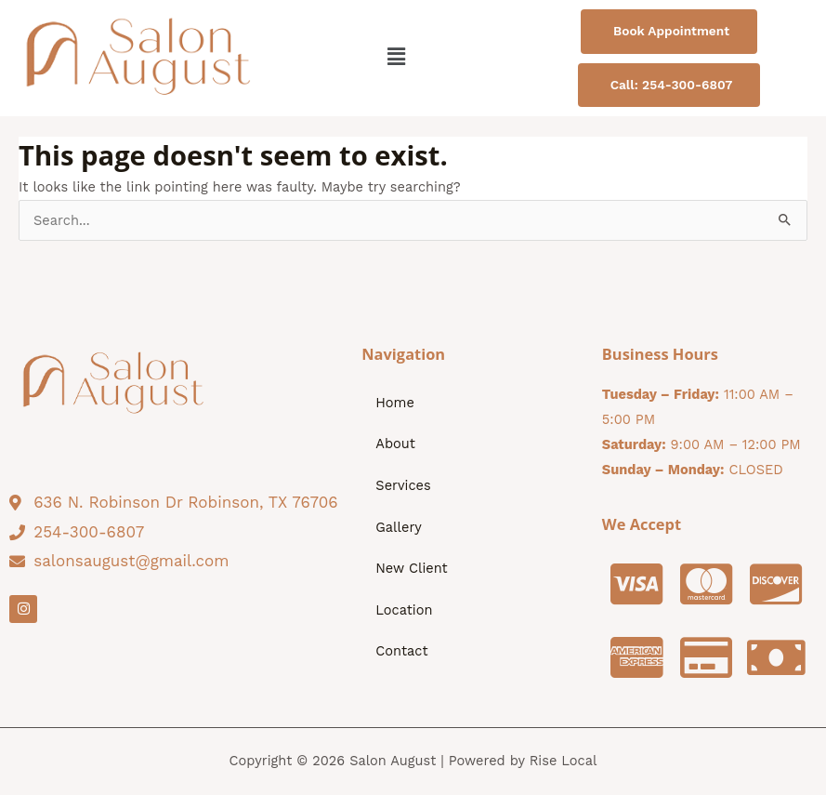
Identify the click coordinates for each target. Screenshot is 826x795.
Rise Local (563, 760)
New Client (411, 568)
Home (394, 402)
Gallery (398, 527)
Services (402, 485)
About (395, 443)
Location (403, 610)
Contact (401, 651)
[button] (396, 58)
